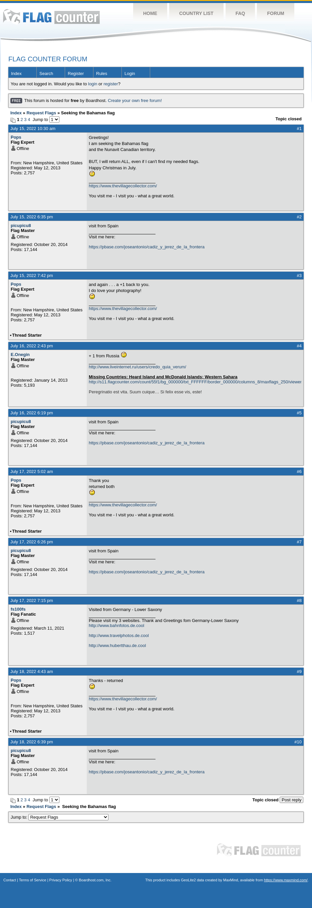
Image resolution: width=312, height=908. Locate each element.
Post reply (291, 799)
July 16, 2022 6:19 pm (31, 412)
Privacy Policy (60, 880)
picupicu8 (21, 225)
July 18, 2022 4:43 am (31, 671)
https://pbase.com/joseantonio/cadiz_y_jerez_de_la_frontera (147, 246)
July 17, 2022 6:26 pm (31, 541)
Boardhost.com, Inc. (95, 880)
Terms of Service (32, 880)
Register (76, 73)
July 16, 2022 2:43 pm (31, 345)
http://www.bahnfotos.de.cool (116, 625)
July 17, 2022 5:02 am (31, 471)
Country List (196, 13)
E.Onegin (20, 354)
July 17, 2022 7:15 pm (31, 600)
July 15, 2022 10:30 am (32, 128)
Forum (275, 13)
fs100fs (18, 609)
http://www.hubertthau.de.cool (117, 645)
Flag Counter (51, 16)
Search (46, 73)
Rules (101, 73)
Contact (9, 880)
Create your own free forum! (135, 100)
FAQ (240, 13)
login (92, 83)
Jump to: (59, 817)
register (110, 83)
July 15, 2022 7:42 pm (31, 275)
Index (16, 73)
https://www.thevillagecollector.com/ (123, 185)
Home (150, 13)
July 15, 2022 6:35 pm (31, 216)
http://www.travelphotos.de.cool (119, 635)
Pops (16, 137)
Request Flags (41, 112)
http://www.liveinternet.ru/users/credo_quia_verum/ (137, 366)
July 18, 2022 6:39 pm (31, 741)
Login (129, 73)
